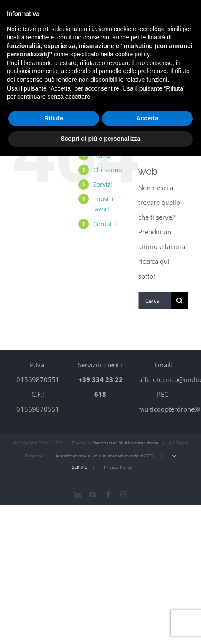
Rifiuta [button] (53, 118)
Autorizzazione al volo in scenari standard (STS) (104, 456)
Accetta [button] (147, 118)
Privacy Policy (118, 467)
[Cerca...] (154, 300)
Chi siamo (107, 169)
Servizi (102, 184)
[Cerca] (179, 300)
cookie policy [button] (132, 54)
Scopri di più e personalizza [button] (100, 138)
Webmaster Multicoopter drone (126, 443)
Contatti (104, 224)
